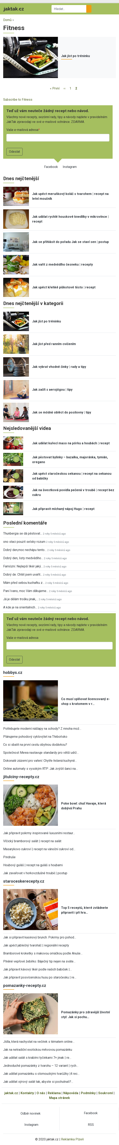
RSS (91, 1125)
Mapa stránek (59, 1098)
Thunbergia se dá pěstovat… (22, 533)
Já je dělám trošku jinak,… (20, 599)
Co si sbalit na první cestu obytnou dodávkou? (35, 745)
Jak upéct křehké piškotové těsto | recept (63, 287)
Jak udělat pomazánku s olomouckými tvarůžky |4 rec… (41, 1074)
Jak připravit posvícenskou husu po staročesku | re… (39, 977)
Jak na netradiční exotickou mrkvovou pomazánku (37, 1050)
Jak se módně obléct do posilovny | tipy (61, 412)
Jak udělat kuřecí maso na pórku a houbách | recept (71, 443)
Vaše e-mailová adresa (22, 130)
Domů (7, 20)
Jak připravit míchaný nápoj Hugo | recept (63, 509)
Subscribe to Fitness (17, 99)
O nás (41, 1093)
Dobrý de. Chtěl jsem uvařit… (22, 574)
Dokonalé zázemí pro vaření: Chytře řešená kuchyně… (40, 761)
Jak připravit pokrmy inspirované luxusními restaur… (39, 833)
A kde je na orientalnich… (20, 607)
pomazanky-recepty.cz (24, 985)
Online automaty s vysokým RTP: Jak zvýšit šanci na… (40, 769)
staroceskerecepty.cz (23, 881)
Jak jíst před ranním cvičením (54, 344)
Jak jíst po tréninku (75, 56)
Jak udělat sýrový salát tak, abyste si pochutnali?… (38, 1082)
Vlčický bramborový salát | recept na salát (32, 841)
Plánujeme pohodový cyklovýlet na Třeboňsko (35, 737)
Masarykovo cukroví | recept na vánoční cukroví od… (39, 849)
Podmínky (88, 1093)
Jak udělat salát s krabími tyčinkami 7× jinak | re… (37, 1058)
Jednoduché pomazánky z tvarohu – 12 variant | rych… (40, 1066)
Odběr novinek (31, 1113)
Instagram (70, 167)
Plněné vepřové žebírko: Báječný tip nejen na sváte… (39, 961)
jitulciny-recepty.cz (21, 776)
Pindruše (9, 857)
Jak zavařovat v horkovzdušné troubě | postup (35, 873)
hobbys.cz (12, 672)
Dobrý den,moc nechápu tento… (25, 550)
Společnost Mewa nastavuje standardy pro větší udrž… (41, 753)
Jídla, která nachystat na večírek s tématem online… (38, 1042)
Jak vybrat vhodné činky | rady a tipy (59, 367)
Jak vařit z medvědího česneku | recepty (62, 264)
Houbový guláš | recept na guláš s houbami (33, 865)
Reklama (54, 1093)
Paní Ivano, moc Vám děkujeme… (25, 591)
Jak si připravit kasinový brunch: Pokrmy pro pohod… (39, 937)
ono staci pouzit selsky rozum (24, 542)
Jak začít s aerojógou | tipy (52, 389)
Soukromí (105, 1093)
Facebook (51, 167)
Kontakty (27, 1093)
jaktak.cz (11, 1093)
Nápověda (70, 1093)
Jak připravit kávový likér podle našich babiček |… (37, 969)
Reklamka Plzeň (72, 1139)
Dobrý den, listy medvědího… (23, 558)
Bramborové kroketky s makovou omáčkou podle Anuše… (42, 953)
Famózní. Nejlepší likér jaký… (23, 566)
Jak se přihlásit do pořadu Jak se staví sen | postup (70, 242)
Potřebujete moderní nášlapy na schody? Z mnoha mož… (42, 729)
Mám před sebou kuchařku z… (24, 583)
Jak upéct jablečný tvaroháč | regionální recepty (36, 945)
